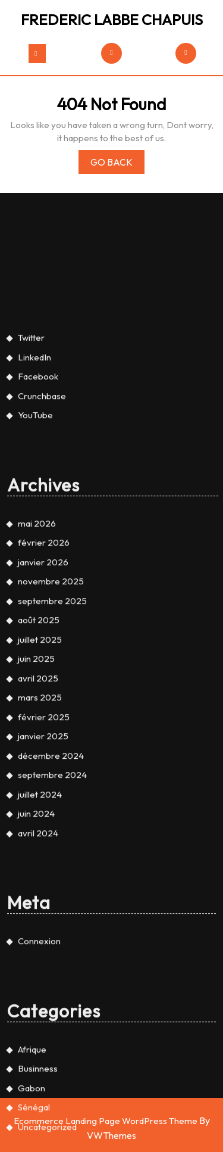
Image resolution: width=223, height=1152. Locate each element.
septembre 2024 (52, 862)
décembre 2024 (51, 842)
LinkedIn (34, 444)
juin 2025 (36, 746)
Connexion (39, 1028)
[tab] (37, 53)
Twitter (31, 425)
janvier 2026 (43, 649)
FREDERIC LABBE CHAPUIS (112, 19)
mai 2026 (37, 610)
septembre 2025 (52, 687)
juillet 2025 (40, 726)
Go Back (117, 164)
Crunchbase (42, 482)
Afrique (32, 1136)
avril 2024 (38, 920)
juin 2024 (36, 901)
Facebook (38, 463)
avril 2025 (38, 765)
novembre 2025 (51, 668)
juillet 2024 (40, 881)
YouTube (35, 502)
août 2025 (38, 707)
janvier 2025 (43, 823)
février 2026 (44, 630)
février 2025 (44, 803)
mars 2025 (40, 784)
